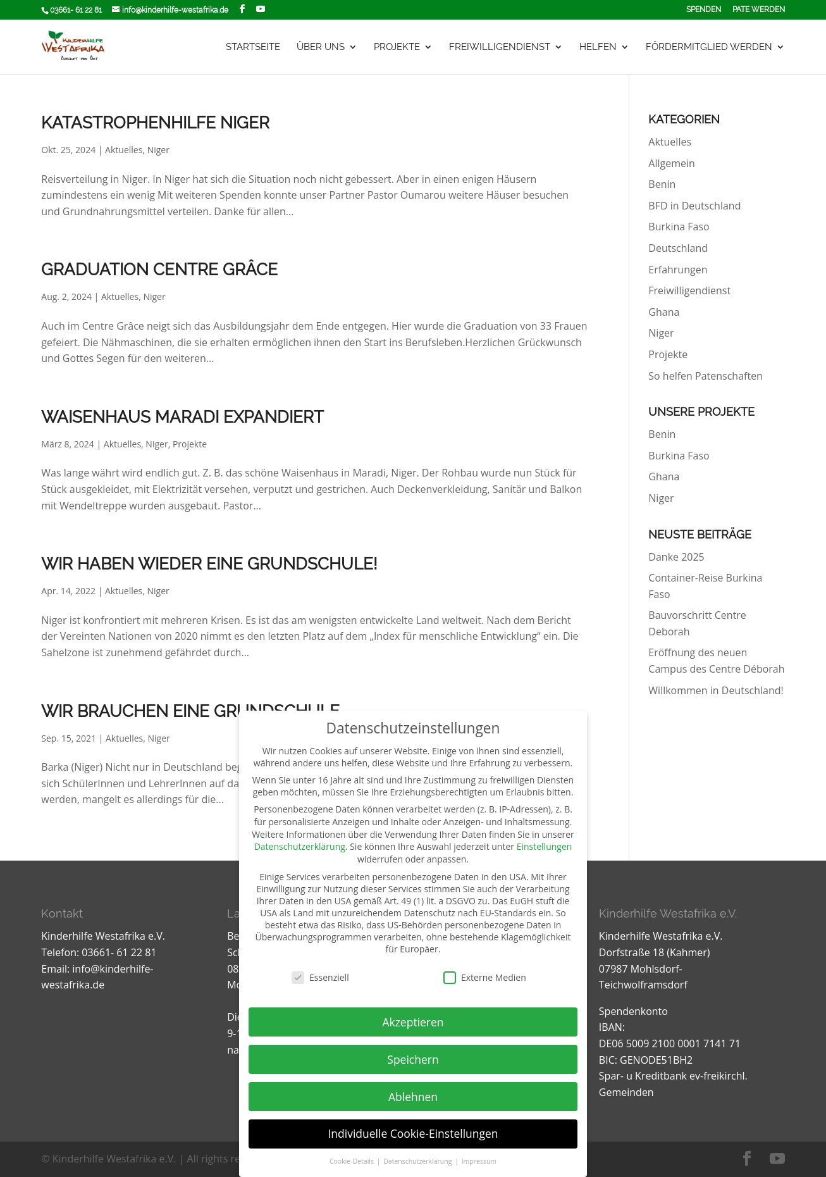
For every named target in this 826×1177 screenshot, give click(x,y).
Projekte (397, 47)
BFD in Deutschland (694, 206)
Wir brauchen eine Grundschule (190, 711)
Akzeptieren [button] (412, 1022)
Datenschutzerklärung (299, 846)
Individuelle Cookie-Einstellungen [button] (413, 1133)
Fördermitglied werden (709, 47)
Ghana (663, 312)
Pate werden (758, 10)
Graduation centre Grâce (159, 269)
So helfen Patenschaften (705, 376)
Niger (158, 150)
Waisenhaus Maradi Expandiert (182, 417)
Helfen (598, 47)
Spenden (703, 10)
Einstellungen (544, 846)
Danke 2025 (676, 557)
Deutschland (678, 248)
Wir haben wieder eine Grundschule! (209, 563)
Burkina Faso (678, 227)
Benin (661, 184)
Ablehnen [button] (413, 1096)
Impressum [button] (479, 1161)
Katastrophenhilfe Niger (155, 122)
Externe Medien (484, 977)
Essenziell (320, 977)
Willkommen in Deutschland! (715, 690)
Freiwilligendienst (499, 47)
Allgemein (671, 163)
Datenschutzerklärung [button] (418, 1161)
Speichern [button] (412, 1059)
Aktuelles (123, 150)
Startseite (253, 47)
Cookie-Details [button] (353, 1161)
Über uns (321, 47)
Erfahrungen (677, 270)
